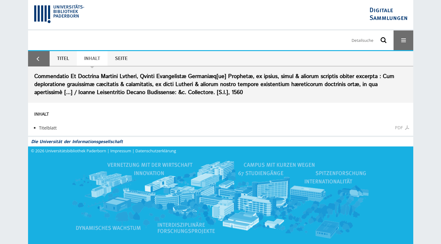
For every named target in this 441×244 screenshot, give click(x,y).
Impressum (120, 151)
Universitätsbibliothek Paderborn (75, 151)
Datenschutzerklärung (155, 151)
